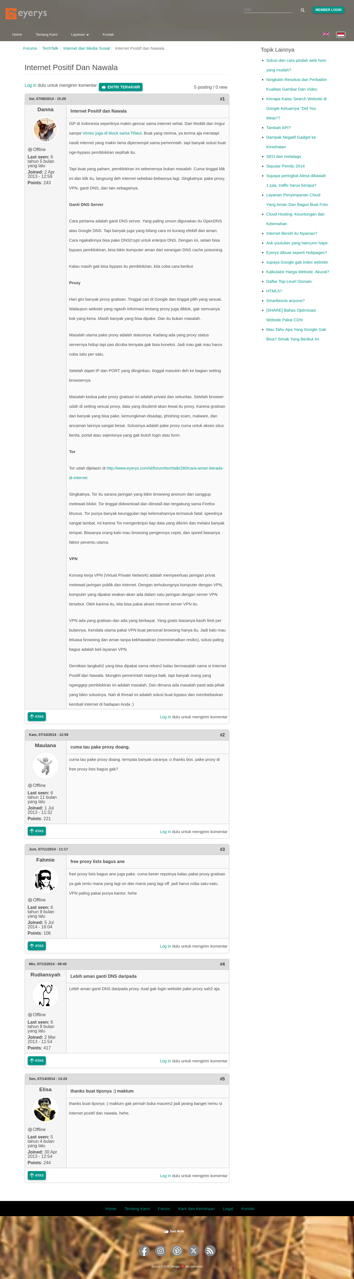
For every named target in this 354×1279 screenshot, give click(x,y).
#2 (222, 735)
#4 (222, 964)
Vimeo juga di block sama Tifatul (112, 133)
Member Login (329, 10)
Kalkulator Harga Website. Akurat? (297, 271)
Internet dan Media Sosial (86, 48)
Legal (228, 1208)
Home (17, 34)
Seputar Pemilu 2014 (285, 166)
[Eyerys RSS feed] (210, 1258)
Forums (30, 48)
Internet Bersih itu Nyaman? (291, 233)
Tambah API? (278, 127)
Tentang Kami (47, 34)
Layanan (80, 34)
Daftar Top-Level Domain (289, 281)
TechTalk (50, 48)
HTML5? (274, 291)
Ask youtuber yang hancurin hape (297, 243)
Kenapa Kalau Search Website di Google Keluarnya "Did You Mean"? (296, 108)
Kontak (108, 34)
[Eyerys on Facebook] (144, 1258)
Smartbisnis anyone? (285, 300)
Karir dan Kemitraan (196, 1208)
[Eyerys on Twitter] (193, 1258)
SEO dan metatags (283, 156)
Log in (31, 85)
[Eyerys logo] (26, 13)
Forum (164, 1208)
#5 (222, 1079)
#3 (222, 849)
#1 (222, 99)
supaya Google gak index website (297, 262)
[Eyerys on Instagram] (160, 1258)
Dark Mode (177, 1231)
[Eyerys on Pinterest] (177, 1258)
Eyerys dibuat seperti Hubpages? (296, 252)
